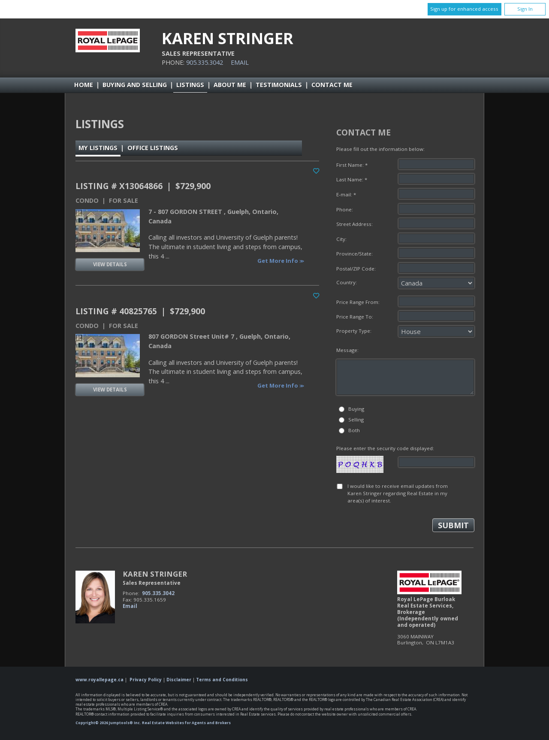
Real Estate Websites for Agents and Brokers (186, 722)
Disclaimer (178, 680)
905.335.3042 (204, 62)
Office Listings (152, 148)
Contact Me (332, 85)
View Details (110, 264)
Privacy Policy (146, 680)
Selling (356, 419)
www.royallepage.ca (99, 680)
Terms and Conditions (222, 680)
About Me (230, 85)
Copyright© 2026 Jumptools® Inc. (108, 722)
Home (83, 85)
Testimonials (279, 85)
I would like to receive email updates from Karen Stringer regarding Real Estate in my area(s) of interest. (397, 493)
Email (240, 62)
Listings (190, 85)
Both (354, 430)
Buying (356, 409)
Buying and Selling (135, 85)
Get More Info (278, 261)
